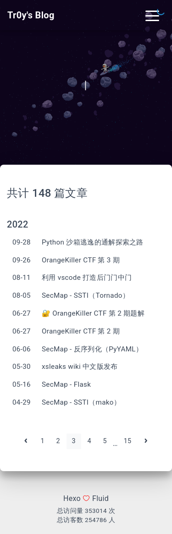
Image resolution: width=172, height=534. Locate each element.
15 (128, 441)
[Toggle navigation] (152, 15)
